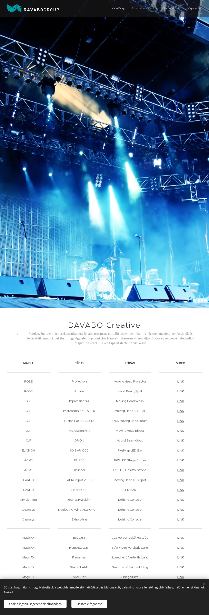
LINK (180, 381)
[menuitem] (118, 8)
